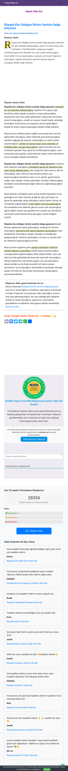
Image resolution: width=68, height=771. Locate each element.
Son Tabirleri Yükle (34, 531)
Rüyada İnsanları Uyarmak (19, 685)
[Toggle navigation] (61, 3)
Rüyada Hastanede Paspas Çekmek (24, 602)
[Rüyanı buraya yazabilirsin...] (33, 456)
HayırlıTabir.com (11, 3)
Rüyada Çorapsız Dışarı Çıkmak (22, 663)
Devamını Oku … (13, 306)
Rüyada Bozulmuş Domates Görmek (25, 729)
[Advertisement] (34, 84)
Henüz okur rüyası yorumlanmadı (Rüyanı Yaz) (21, 33)
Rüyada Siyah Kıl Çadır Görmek (22, 755)
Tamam (46, 769)
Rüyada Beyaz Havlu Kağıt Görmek (24, 643)
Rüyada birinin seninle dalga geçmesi (40, 286)
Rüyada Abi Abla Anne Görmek (22, 561)
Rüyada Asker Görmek (18, 621)
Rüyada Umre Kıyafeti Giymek (21, 707)
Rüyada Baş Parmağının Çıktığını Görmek (27, 583)
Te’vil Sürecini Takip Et (34, 439)
